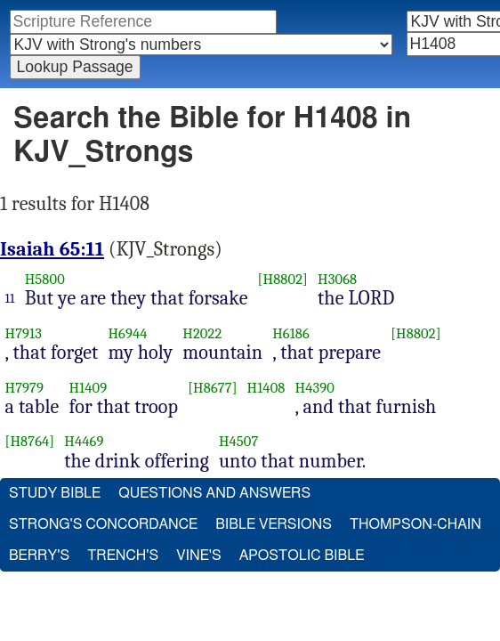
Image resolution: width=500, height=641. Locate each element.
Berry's (39, 594)
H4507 (245, 479)
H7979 (31, 425)
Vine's (199, 594)
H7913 (30, 371)
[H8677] (218, 425)
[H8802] (289, 317)
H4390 (321, 425)
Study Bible (55, 532)
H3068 (343, 317)
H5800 (51, 317)
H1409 (95, 425)
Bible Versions (276, 563)
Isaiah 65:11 (58, 287)
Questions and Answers (215, 532)
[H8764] (36, 479)
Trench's (123, 594)
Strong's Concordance (104, 563)
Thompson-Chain (418, 563)
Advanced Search (64, 93)
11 (16, 337)
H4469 (90, 479)
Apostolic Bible (303, 594)
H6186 (297, 371)
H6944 (134, 371)
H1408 (273, 425)
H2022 (209, 371)
